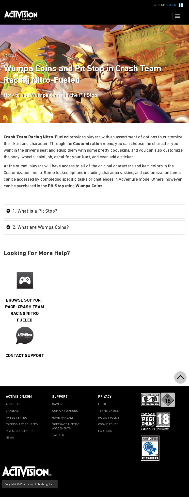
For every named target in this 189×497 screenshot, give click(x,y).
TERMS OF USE (108, 410)
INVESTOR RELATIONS (20, 431)
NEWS (10, 437)
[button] (181, 4)
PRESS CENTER (16, 417)
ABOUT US (13, 404)
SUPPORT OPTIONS (65, 410)
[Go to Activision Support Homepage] (23, 16)
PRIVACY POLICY (108, 417)
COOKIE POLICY (108, 424)
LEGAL (102, 404)
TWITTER (58, 435)
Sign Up (159, 5)
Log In (171, 5)
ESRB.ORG (105, 431)
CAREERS (12, 410)
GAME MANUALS (63, 417)
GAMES (57, 404)
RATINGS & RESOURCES (22, 424)
